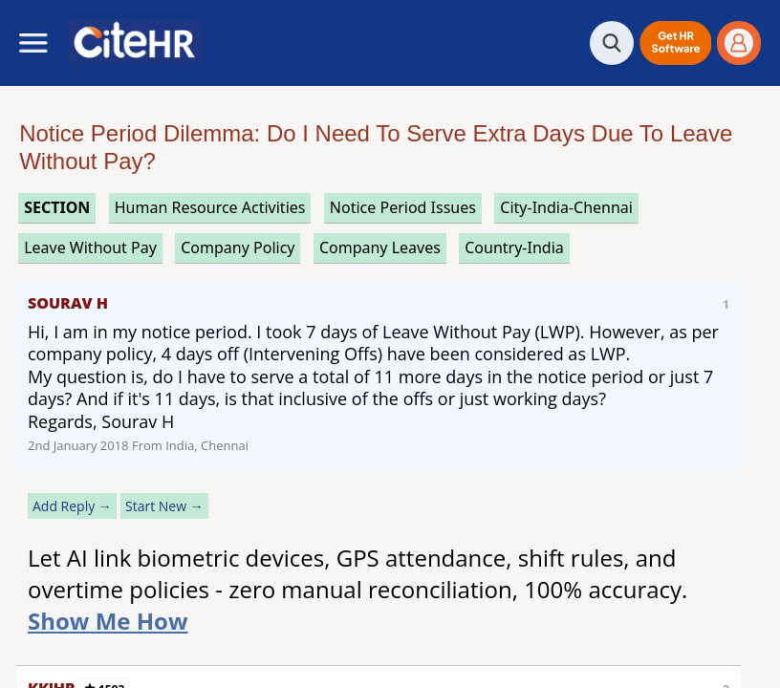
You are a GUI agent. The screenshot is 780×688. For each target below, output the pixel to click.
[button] (675, 43)
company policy (237, 247)
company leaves (380, 247)
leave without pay (90, 247)
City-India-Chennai (566, 207)
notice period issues (403, 207)
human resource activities (210, 207)
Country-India (514, 247)
